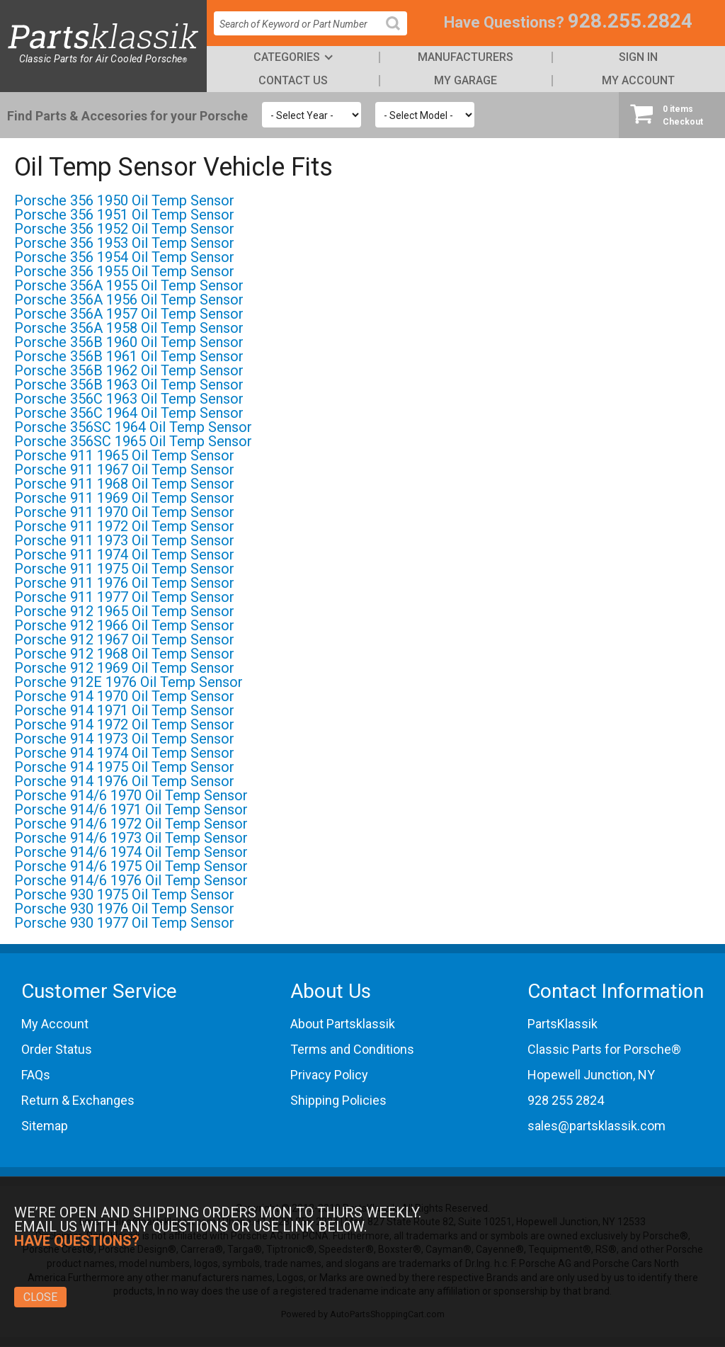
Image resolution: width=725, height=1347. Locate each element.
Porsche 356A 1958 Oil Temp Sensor (129, 327)
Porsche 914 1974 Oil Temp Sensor (124, 752)
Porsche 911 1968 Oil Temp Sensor (124, 483)
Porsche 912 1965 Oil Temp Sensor (124, 611)
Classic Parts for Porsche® (604, 1049)
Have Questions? (504, 22)
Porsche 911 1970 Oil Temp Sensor (124, 512)
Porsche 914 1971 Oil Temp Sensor (124, 710)
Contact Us (293, 80)
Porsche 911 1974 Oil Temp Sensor (124, 554)
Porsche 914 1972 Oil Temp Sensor (124, 724)
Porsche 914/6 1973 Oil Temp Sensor (131, 837)
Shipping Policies (338, 1100)
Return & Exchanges (78, 1100)
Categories (286, 57)
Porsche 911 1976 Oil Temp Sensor (124, 582)
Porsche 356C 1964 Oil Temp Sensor (129, 412)
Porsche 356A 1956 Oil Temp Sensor (129, 299)
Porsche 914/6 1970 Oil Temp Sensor (131, 795)
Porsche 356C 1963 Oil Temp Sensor (129, 398)
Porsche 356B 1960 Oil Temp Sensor (129, 342)
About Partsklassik (342, 1023)
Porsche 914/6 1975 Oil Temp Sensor (131, 866)
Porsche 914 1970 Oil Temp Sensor (124, 696)
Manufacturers (465, 57)
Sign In (638, 57)
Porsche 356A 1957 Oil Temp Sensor (129, 313)
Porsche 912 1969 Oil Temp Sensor (124, 667)
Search (398, 34)
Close (40, 1297)
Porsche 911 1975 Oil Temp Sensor (124, 568)
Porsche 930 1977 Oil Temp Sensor (124, 922)
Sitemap (44, 1125)
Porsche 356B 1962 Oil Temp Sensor (129, 370)
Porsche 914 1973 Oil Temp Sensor (124, 738)
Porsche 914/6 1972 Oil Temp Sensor (131, 823)
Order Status (56, 1049)
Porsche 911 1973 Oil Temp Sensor (124, 540)
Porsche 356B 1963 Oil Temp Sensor (129, 384)
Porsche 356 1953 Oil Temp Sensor (124, 242)
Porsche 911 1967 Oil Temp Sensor (124, 469)
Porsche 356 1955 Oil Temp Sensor (124, 271)
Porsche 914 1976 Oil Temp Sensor (124, 781)
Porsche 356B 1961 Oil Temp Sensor (129, 356)
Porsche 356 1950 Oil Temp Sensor (124, 200)
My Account (638, 80)
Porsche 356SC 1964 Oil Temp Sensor (133, 427)
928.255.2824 (630, 21)
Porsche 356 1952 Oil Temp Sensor (124, 228)
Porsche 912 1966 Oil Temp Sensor (124, 625)
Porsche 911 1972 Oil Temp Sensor (124, 526)
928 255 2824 (565, 1100)
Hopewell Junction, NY (591, 1074)
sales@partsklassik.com (596, 1125)
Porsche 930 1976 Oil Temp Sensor (124, 908)
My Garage (465, 80)
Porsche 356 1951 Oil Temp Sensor (124, 214)
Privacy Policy (329, 1074)
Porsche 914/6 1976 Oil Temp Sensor (131, 880)
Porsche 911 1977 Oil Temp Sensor (124, 597)
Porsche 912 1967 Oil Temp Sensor (124, 639)
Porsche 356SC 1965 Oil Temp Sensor (133, 441)
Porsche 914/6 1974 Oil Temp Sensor (131, 851)
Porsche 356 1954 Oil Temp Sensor (124, 257)
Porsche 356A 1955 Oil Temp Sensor (129, 285)
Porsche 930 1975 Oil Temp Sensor (124, 894)
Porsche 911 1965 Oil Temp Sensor (124, 455)
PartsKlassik (562, 1023)
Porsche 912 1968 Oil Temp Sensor (124, 653)
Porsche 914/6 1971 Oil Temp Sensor (131, 809)
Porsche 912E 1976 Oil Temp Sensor (128, 682)
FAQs (35, 1074)
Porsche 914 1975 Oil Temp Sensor (124, 766)
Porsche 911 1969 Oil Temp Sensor (124, 497)
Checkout (672, 115)
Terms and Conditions (352, 1049)
